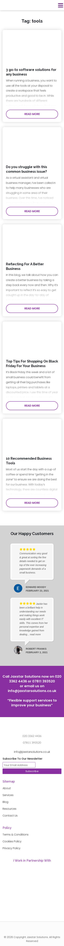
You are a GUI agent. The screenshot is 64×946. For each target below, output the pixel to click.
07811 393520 (43, 681)
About (7, 788)
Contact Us (10, 816)
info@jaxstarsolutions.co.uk (32, 690)
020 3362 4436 (32, 735)
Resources (9, 809)
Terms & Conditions (16, 835)
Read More (32, 114)
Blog (5, 802)
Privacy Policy (11, 848)
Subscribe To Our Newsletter (22, 759)
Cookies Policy (12, 841)
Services (8, 795)
